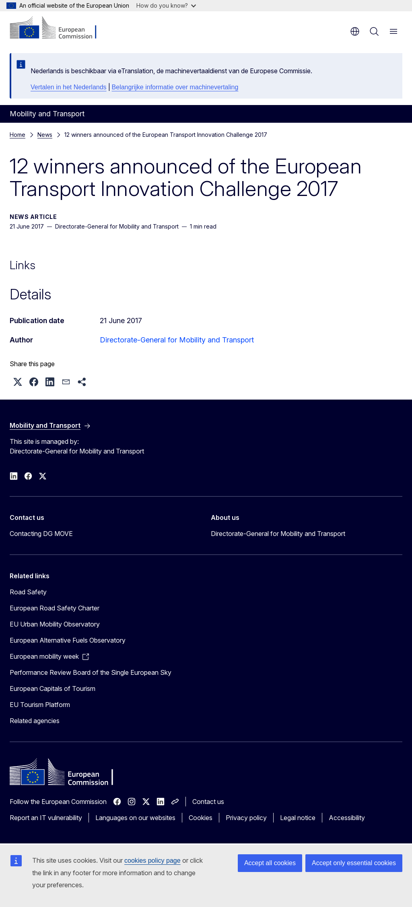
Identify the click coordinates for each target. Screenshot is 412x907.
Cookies (200, 818)
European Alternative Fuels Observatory (68, 640)
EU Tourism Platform (40, 705)
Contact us (208, 802)
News (44, 134)
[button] (17, 381)
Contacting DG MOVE (41, 534)
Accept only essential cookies (354, 863)
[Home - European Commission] (58, 28)
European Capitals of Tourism (52, 688)
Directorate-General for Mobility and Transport (177, 340)
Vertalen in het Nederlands (69, 87)
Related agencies (35, 721)
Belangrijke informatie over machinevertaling (175, 87)
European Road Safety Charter (54, 608)
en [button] (355, 31)
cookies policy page (152, 860)
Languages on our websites (135, 818)
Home (17, 134)
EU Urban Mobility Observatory (55, 624)
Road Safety (28, 592)
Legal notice (297, 818)
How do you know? (166, 5)
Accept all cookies (270, 863)
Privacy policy (246, 818)
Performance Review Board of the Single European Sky (90, 672)
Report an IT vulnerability (46, 818)
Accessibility (347, 818)
